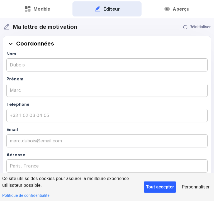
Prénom (14, 79)
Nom (11, 53)
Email (12, 129)
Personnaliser (196, 187)
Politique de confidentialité (26, 195)
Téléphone (18, 104)
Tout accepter (160, 187)
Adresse (15, 154)
